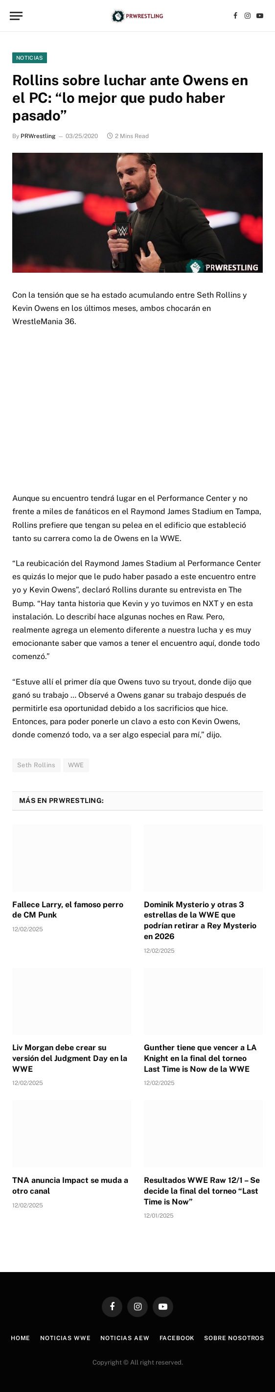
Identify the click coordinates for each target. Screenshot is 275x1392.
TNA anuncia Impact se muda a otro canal (70, 1186)
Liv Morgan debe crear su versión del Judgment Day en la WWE (69, 1058)
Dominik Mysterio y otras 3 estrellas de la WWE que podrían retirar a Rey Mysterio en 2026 (200, 920)
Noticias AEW (124, 1338)
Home (20, 1338)
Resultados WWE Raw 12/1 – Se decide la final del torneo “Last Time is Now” (202, 1191)
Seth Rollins (36, 765)
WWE (76, 765)
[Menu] (16, 16)
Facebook (177, 1338)
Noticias (29, 58)
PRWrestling (38, 136)
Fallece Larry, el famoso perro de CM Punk (67, 910)
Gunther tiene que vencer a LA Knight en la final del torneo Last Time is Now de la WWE (200, 1058)
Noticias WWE (65, 1338)
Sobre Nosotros (234, 1338)
